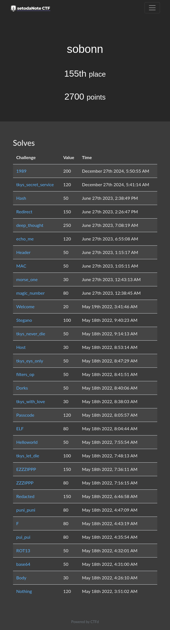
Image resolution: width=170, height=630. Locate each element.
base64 (23, 564)
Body (21, 577)
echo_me (25, 238)
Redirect (24, 211)
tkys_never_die (30, 333)
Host (21, 347)
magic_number (30, 292)
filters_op (25, 374)
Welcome (25, 306)
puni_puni (25, 509)
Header (23, 252)
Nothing (24, 591)
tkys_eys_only (29, 360)
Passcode (25, 415)
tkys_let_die (27, 455)
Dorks (22, 387)
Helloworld (27, 442)
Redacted (25, 496)
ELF (20, 428)
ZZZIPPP (25, 482)
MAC (21, 265)
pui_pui (23, 537)
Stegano (24, 320)
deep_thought (30, 225)
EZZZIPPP (26, 469)
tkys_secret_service (35, 184)
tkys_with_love (30, 401)
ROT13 (23, 550)
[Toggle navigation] (152, 7)
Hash (21, 198)
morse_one (27, 279)
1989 (21, 170)
